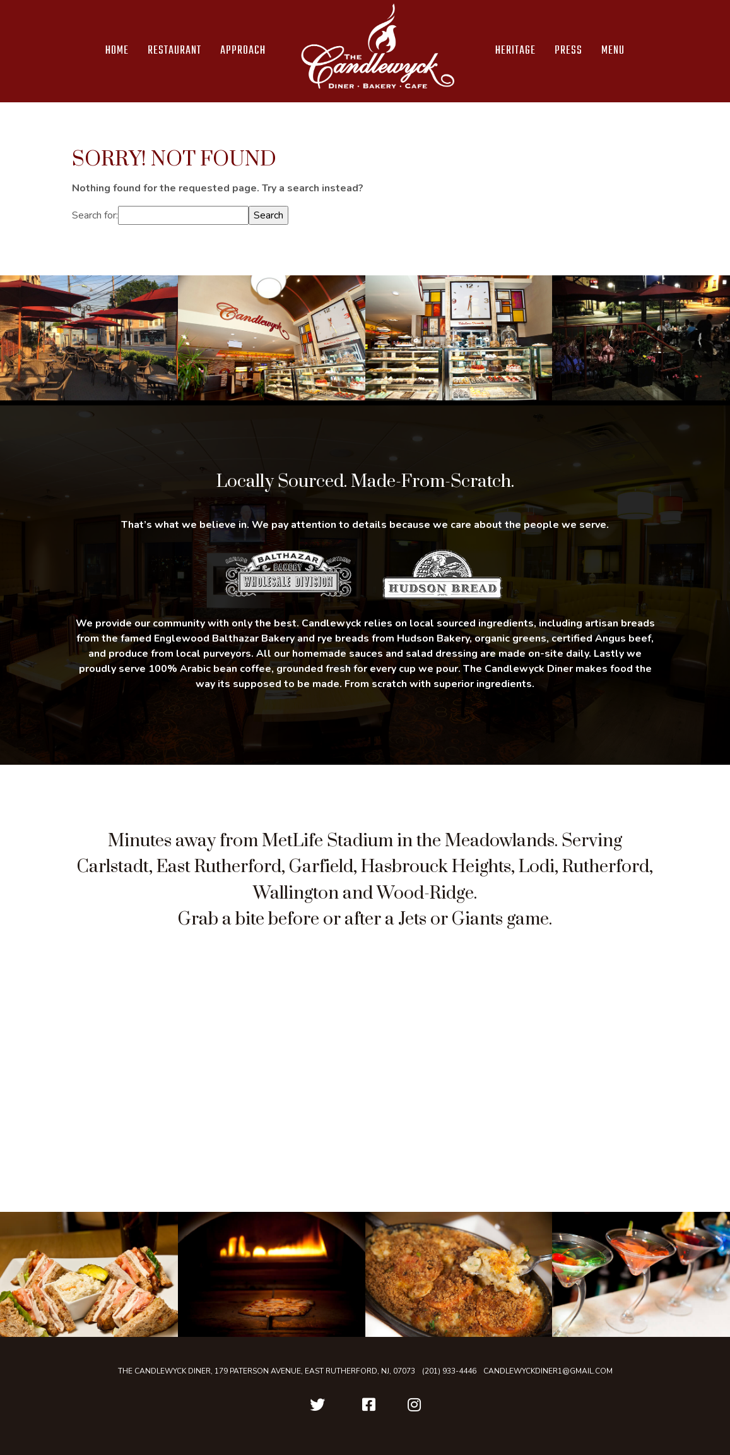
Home (117, 51)
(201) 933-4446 (449, 1371)
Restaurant (174, 51)
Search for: (95, 215)
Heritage (515, 51)
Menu (613, 51)
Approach (243, 51)
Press (568, 51)
